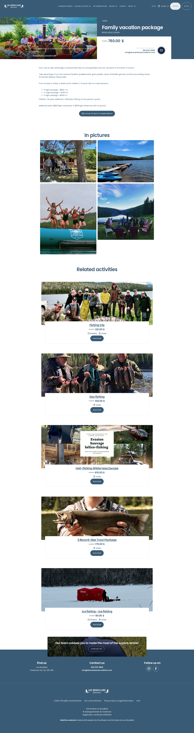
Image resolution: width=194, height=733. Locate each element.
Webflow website (68, 720)
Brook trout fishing (111, 32)
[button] (82, 6)
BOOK (186, 6)
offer (175, 6)
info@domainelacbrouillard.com (97, 670)
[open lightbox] (68, 161)
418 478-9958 (97, 667)
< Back (104, 21)
